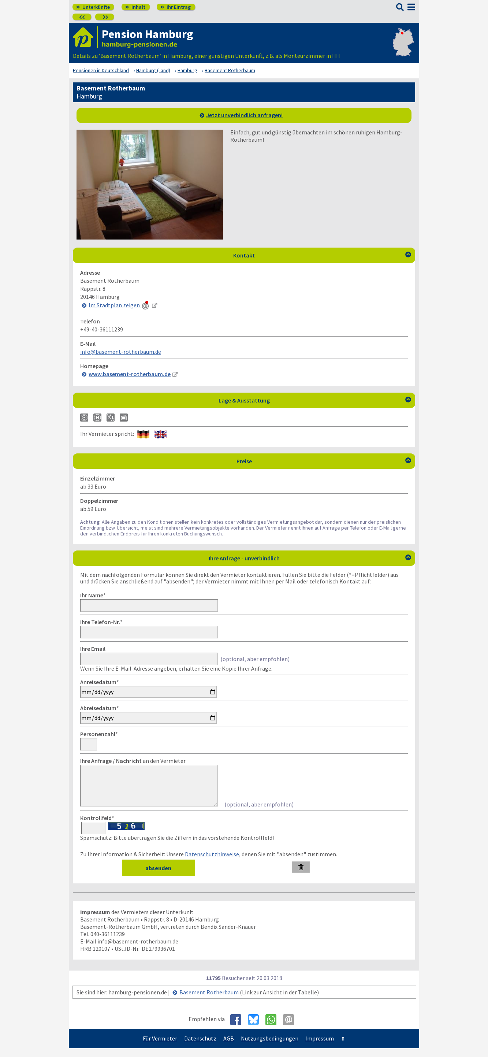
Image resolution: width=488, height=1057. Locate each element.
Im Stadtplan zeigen (119, 305)
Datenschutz (200, 1047)
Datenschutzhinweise (212, 863)
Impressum (319, 1047)
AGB (228, 1047)
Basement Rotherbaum (209, 1001)
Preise (323, 461)
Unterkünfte (93, 7)
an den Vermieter (133, 760)
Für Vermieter (160, 1047)
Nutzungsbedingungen (269, 1047)
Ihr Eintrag (175, 7)
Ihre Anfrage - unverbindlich (310, 558)
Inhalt (135, 7)
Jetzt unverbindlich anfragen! (244, 115)
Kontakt (322, 255)
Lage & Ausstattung (315, 400)
